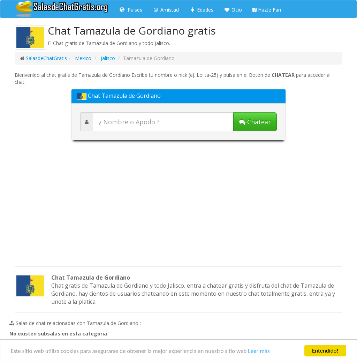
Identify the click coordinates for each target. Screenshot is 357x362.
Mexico (82, 58)
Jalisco (107, 58)
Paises (131, 9)
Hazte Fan (266, 9)
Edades (201, 9)
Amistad (166, 9)
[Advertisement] (178, 203)
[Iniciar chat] (255, 121)
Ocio (233, 9)
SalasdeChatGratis (46, 58)
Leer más (258, 351)
